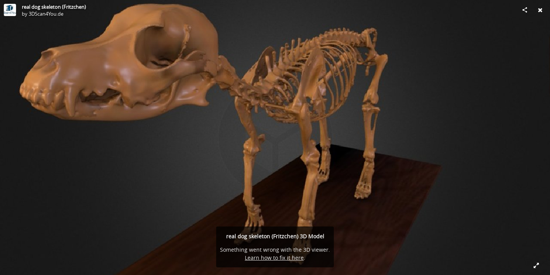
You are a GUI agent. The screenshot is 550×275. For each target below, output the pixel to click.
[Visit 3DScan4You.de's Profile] (10, 10)
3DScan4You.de (46, 13)
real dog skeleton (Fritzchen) (54, 6)
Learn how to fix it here (274, 257)
